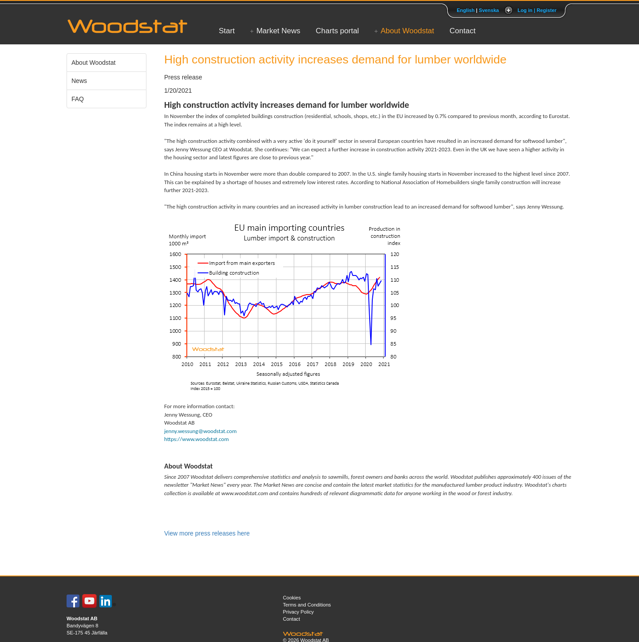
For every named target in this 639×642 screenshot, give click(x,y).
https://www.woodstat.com (196, 439)
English (465, 10)
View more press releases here (207, 533)
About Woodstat (407, 31)
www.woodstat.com (244, 493)
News (79, 80)
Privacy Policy (298, 611)
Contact (463, 31)
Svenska (489, 10)
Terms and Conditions (307, 604)
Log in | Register (536, 10)
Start (227, 31)
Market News (278, 31)
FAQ (77, 98)
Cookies (292, 597)
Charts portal (337, 31)
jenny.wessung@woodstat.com (200, 431)
